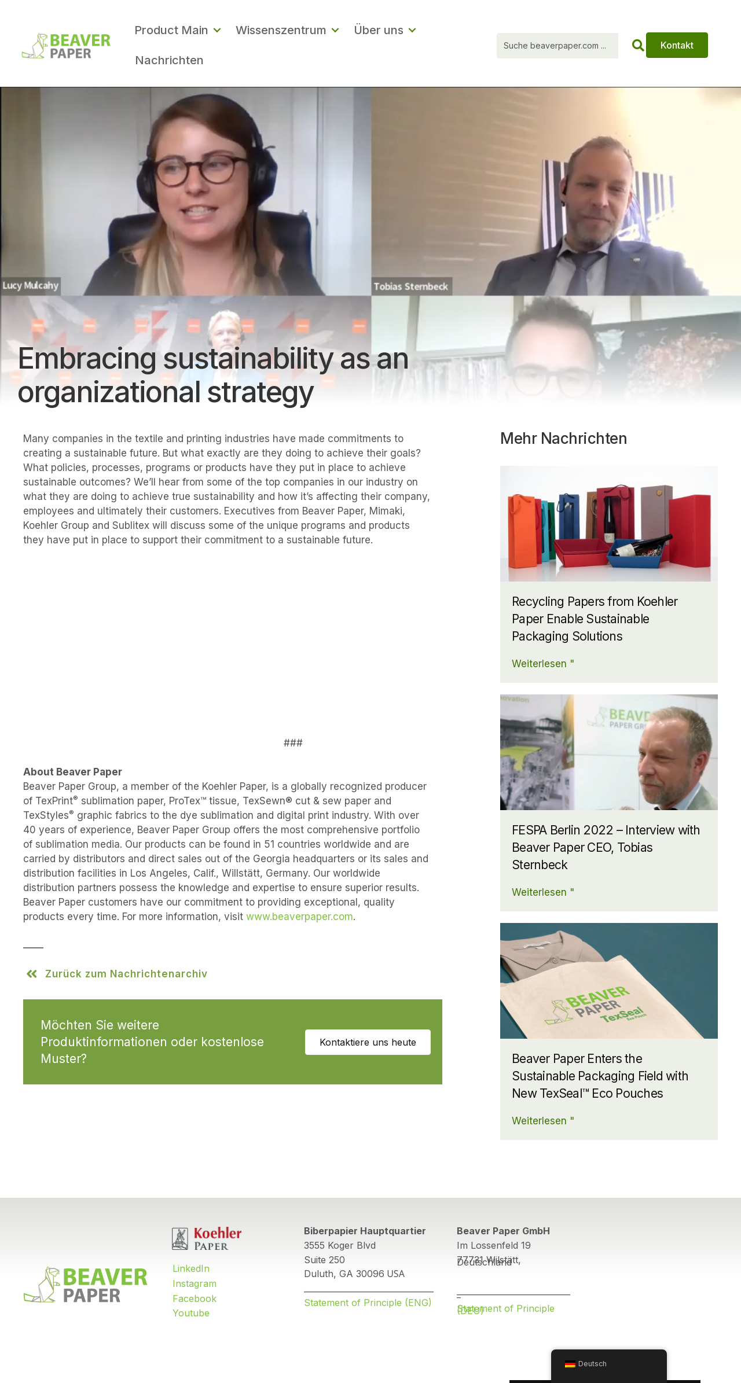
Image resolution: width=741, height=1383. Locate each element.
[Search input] (573, 45)
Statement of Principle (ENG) (368, 1302)
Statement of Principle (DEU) (506, 1310)
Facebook (195, 1298)
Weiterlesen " (543, 664)
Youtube (191, 1313)
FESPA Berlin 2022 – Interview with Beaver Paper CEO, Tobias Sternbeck (606, 847)
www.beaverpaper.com (299, 916)
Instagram (195, 1283)
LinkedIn (191, 1268)
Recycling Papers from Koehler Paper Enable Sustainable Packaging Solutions (594, 618)
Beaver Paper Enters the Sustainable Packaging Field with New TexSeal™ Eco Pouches (600, 1076)
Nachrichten (169, 60)
